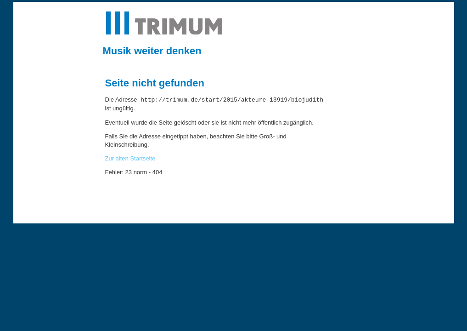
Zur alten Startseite (130, 158)
